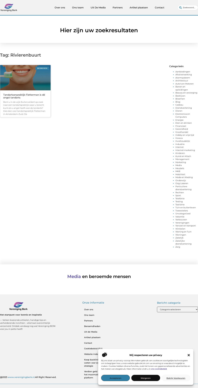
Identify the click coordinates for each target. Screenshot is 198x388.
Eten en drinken (183, 123)
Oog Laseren (181, 183)
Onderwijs (180, 180)
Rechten (179, 192)
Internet (179, 147)
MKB (177, 171)
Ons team (78, 7)
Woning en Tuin (183, 231)
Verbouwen (181, 219)
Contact (159, 7)
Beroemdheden (92, 326)
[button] (188, 355)
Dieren (178, 111)
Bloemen (180, 98)
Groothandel (181, 132)
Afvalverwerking (183, 74)
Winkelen (180, 228)
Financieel (180, 126)
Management (182, 159)
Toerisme (180, 204)
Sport (178, 195)
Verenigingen (182, 222)
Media (178, 165)
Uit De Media (98, 7)
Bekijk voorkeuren (175, 378)
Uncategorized (182, 213)
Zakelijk (179, 237)
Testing (179, 201)
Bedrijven (180, 96)
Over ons (60, 7)
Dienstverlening (183, 108)
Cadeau (179, 105)
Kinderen (180, 153)
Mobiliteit (180, 174)
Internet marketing (185, 150)
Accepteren (115, 378)
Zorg (177, 247)
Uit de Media (90, 332)
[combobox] (187, 7)
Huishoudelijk (182, 141)
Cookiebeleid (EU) (93, 348)
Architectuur (181, 80)
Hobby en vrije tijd (184, 135)
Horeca (179, 138)
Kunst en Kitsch (183, 156)
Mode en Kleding (184, 177)
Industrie (180, 144)
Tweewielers (181, 210)
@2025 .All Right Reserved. (28, 377)
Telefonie (180, 198)
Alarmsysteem (182, 77)
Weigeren (146, 378)
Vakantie (179, 216)
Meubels (179, 168)
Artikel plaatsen (139, 7)
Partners (118, 7)
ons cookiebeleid (159, 369)
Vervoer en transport (185, 225)
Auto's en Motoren (184, 83)
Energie (179, 120)
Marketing (180, 162)
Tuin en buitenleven (185, 207)
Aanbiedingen (182, 71)
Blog (177, 102)
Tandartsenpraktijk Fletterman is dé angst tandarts (24, 96)
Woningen (180, 235)
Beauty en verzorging (186, 92)
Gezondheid (181, 129)
